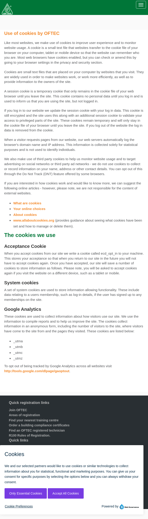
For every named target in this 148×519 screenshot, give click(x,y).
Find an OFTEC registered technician (37, 430)
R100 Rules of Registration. (29, 435)
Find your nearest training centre (34, 420)
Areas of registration (24, 415)
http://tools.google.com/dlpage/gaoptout (36, 371)
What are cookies (27, 203)
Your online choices (29, 209)
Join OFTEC (18, 410)
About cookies (25, 215)
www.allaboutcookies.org (33, 220)
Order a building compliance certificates (39, 425)
